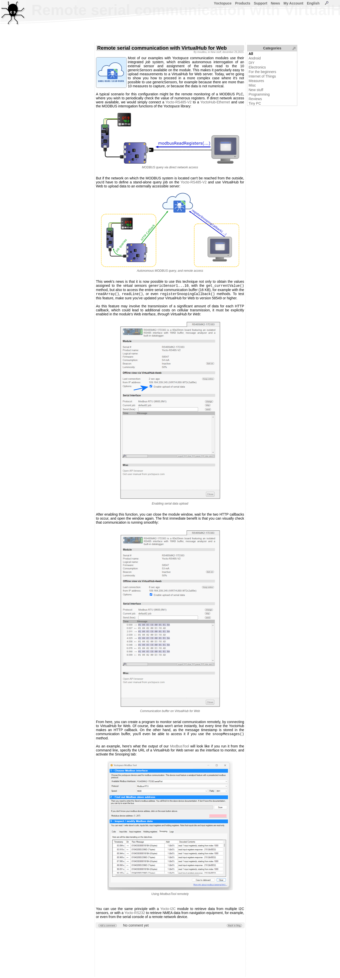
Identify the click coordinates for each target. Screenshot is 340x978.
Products (242, 3)
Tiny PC (255, 103)
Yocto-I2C (168, 910)
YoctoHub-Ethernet (215, 102)
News (275, 3)
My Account (293, 3)
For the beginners (262, 72)
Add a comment (107, 927)
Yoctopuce (223, 3)
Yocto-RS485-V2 (178, 102)
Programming (259, 94)
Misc (252, 85)
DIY (251, 63)
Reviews (255, 99)
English (313, 3)
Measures (256, 81)
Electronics (257, 67)
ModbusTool (179, 748)
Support (260, 3)
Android (255, 58)
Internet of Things (262, 76)
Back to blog (234, 927)
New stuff (256, 90)
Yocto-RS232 (134, 914)
